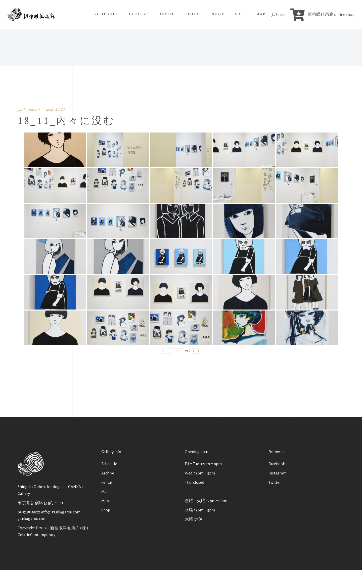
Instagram (277, 473)
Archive (107, 473)
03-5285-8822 (29, 512)
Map (105, 501)
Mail (105, 491)
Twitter (274, 482)
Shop (105, 510)
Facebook (276, 464)
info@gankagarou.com (60, 512)
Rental (106, 482)
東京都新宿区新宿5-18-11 (40, 503)
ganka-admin (29, 109)
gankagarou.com (32, 518)
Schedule (109, 464)
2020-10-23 (55, 109)
